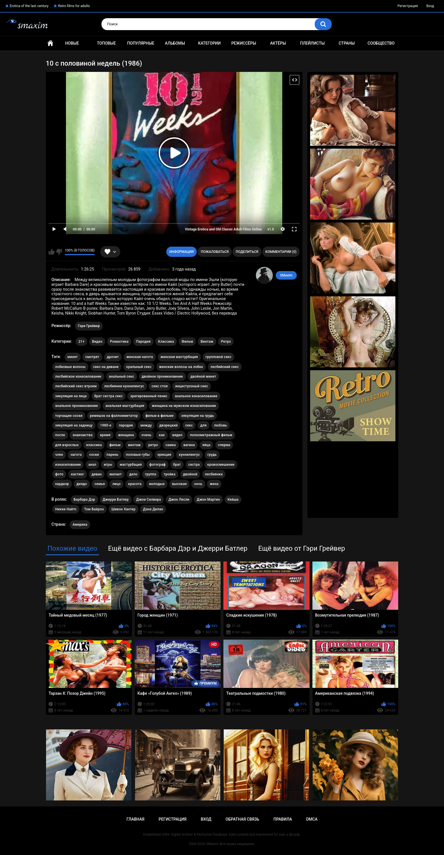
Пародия (143, 342)
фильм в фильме (159, 416)
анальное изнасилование (196, 396)
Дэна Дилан (153, 509)
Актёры (278, 43)
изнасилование (68, 465)
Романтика (119, 342)
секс (189, 425)
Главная (50, 43)
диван (97, 474)
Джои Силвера (148, 500)
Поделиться (247, 252)
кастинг (77, 474)
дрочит (113, 357)
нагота (76, 455)
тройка (169, 474)
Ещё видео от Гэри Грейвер (301, 548)
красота (135, 484)
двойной (190, 474)
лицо (116, 484)
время (105, 435)
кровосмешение (221, 465)
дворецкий (168, 425)
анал (92, 465)
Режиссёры (243, 43)
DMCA (312, 819)
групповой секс (218, 357)
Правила (282, 819)
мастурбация (131, 465)
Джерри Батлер (116, 500)
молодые (157, 484)
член (59, 455)
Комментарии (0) (280, 252)
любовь (220, 425)
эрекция (164, 455)
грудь (212, 455)
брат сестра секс (108, 396)
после (60, 435)
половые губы (138, 455)
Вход (430, 6)
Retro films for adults (74, 6)
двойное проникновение (162, 376)
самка (170, 445)
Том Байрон (94, 509)
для (203, 425)
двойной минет (203, 376)
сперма (224, 445)
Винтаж (207, 342)
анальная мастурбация (124, 406)
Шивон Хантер (123, 509)
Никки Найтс (65, 509)
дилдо (81, 484)
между (146, 425)
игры (108, 465)
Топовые (106, 43)
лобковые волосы (70, 367)
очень (147, 435)
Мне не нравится (59, 252)
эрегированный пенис (148, 396)
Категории (209, 43)
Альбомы (175, 43)
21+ (81, 342)
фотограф (157, 465)
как (162, 435)
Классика (166, 342)
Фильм (187, 342)
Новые (72, 43)
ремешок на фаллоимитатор (114, 416)
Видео (97, 342)
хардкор (62, 484)
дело (133, 474)
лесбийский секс (225, 367)
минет (72, 357)
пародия (126, 425)
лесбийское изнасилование (78, 376)
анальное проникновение (76, 406)
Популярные (140, 43)
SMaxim (286, 275)
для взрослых (67, 445)
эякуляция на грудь (197, 416)
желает (115, 474)
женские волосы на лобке (181, 367)
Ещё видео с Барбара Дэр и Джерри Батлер (177, 548)
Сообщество (381, 43)
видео (177, 435)
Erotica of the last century (29, 6)
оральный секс (139, 367)
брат (177, 465)
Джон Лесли (179, 500)
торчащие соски (68, 416)
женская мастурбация (179, 357)
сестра (194, 465)
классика (94, 445)
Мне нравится (52, 252)
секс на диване (106, 367)
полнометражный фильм (211, 435)
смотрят (92, 357)
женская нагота (139, 357)
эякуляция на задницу (74, 425)
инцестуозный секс (191, 386)
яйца (206, 445)
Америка (79, 525)
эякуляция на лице (71, 396)
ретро (153, 445)
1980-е (105, 425)
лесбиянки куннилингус (124, 386)
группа (150, 474)
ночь (198, 484)
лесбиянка (214, 474)
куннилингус (189, 455)
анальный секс (121, 376)
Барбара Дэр (84, 500)
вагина (189, 445)
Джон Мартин (208, 500)
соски (94, 455)
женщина (126, 435)
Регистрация (407, 6)
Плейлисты (312, 43)
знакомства (82, 435)
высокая (179, 484)
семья (99, 484)
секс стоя (160, 386)
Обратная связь (242, 819)
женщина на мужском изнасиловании (184, 406)
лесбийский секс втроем (76, 386)
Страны (347, 43)
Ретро (226, 342)
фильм (115, 445)
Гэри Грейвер (89, 326)
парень (113, 455)
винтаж (134, 445)
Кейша (232, 500)
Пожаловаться (215, 252)
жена (214, 484)
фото (59, 474)
